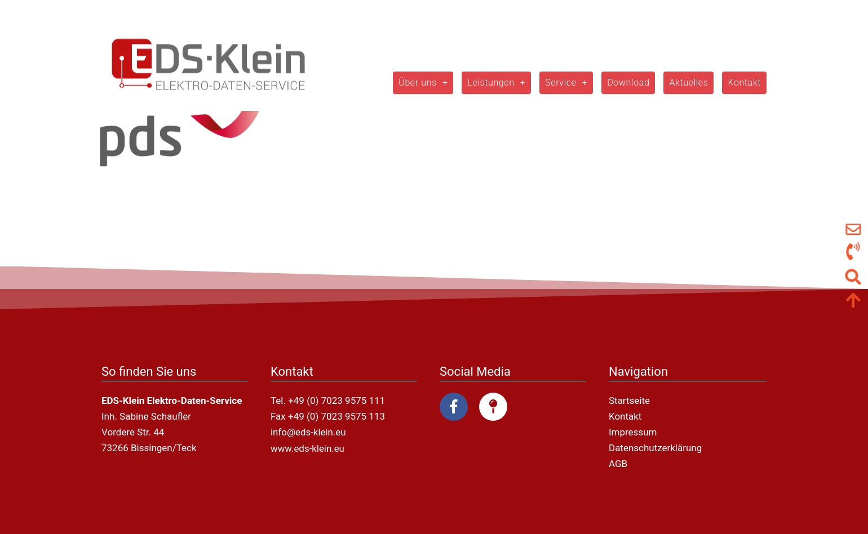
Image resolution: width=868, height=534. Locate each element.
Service (566, 83)
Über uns (423, 83)
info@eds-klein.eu (309, 432)
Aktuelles (688, 82)
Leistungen (496, 83)
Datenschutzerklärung (655, 447)
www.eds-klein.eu (308, 447)
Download (628, 82)
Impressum (633, 432)
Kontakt (744, 82)
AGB (618, 463)
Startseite (629, 400)
